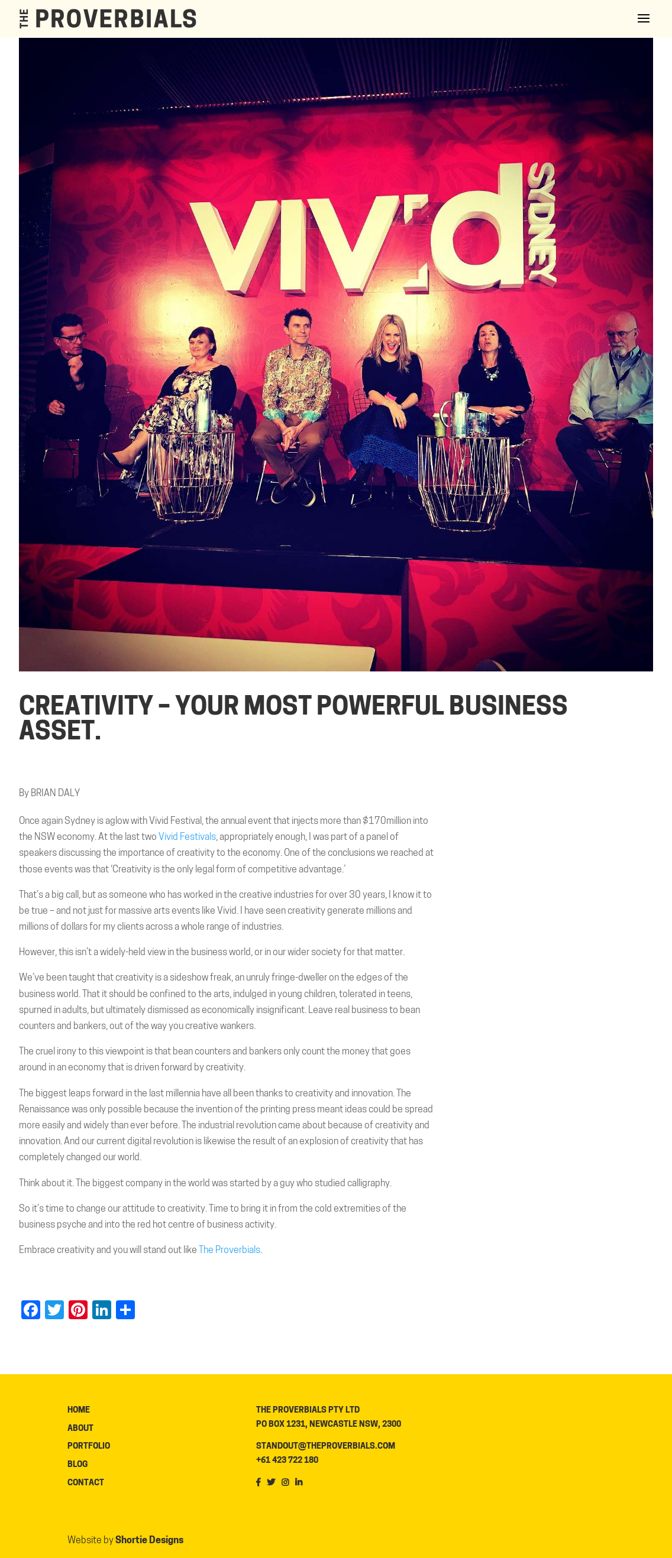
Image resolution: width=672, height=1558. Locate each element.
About (80, 1428)
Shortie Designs (149, 1541)
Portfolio (88, 1446)
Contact (85, 1483)
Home (78, 1410)
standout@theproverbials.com (325, 1446)
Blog (77, 1464)
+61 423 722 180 (287, 1460)
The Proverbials (229, 1250)
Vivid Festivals (187, 837)
